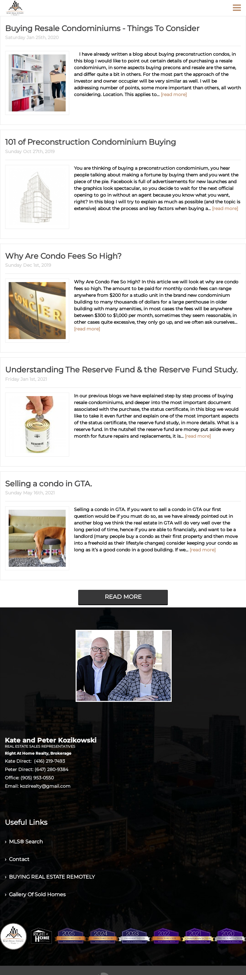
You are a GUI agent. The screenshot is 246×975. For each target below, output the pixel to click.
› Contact (17, 859)
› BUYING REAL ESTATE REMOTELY (50, 877)
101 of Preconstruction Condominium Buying (90, 142)
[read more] (174, 94)
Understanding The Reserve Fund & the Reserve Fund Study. (121, 369)
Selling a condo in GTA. (48, 483)
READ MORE (123, 596)
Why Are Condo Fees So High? (63, 256)
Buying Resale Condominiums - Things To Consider (102, 28)
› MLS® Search (24, 842)
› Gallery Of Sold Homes (35, 894)
